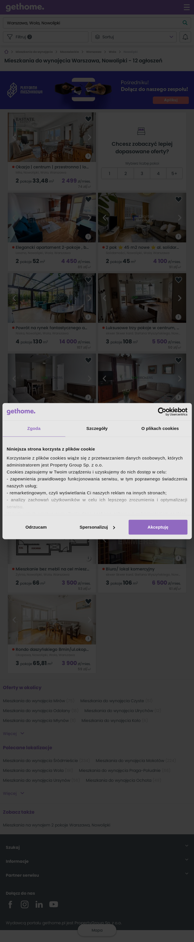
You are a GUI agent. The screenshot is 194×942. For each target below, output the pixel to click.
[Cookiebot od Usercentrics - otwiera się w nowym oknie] (162, 411)
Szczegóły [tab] (97, 428)
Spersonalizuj (97, 527)
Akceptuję (158, 527)
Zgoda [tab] (34, 428)
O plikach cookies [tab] (160, 428)
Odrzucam (36, 527)
